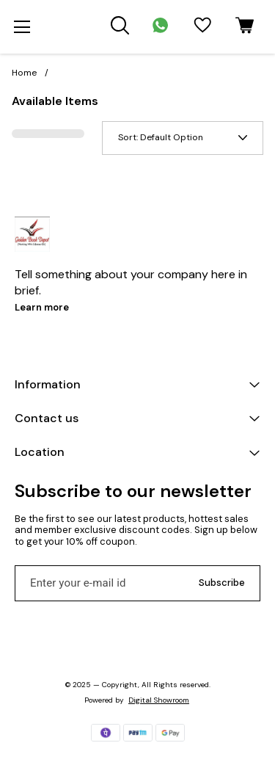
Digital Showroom (158, 700)
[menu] (22, 27)
